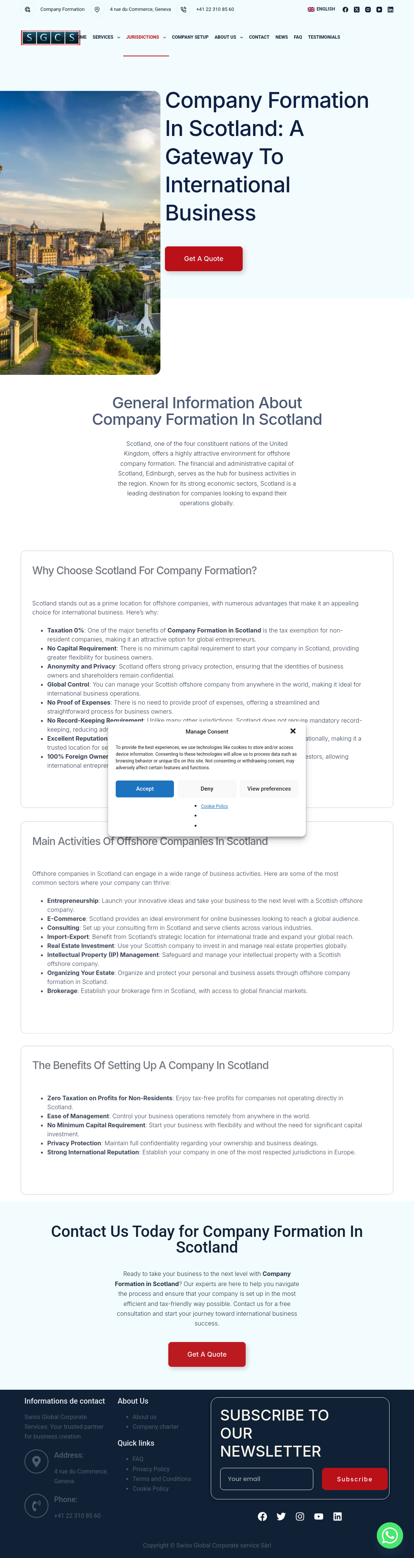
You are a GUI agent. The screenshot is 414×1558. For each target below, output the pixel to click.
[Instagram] (368, 9)
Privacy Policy (151, 1469)
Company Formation (63, 9)
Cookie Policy (214, 806)
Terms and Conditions (162, 1479)
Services (108, 37)
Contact (259, 37)
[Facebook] (345, 9)
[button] (293, 731)
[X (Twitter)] (357, 9)
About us (230, 37)
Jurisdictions (147, 37)
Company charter (155, 1426)
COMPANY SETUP (190, 37)
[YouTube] (379, 9)
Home (80, 37)
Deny (207, 788)
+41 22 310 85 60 (215, 9)
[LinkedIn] (390, 9)
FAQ (298, 37)
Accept (145, 788)
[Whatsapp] (390, 1535)
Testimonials (324, 37)
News (281, 37)
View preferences (269, 788)
